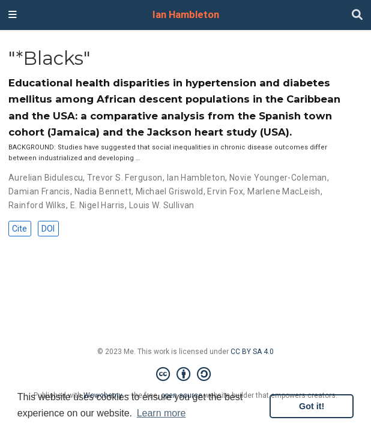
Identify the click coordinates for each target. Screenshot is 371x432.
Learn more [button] (161, 413)
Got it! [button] (311, 406)
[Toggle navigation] (12, 15)
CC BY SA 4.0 (252, 351)
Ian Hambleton (185, 14)
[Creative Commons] (186, 374)
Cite (19, 228)
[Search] (357, 15)
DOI (48, 228)
